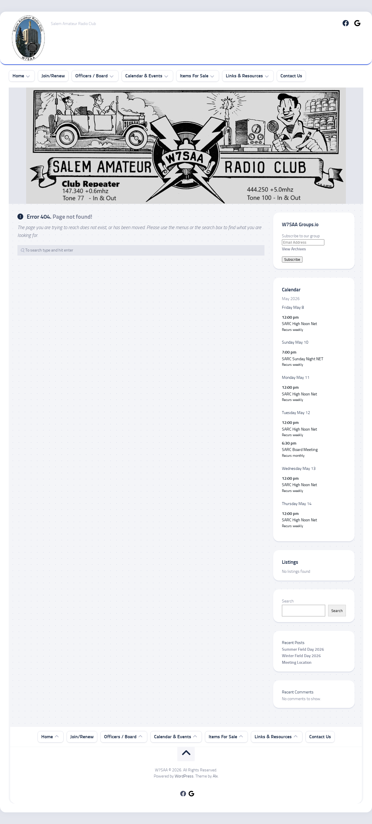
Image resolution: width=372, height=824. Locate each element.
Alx (215, 776)
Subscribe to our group (301, 235)
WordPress (184, 776)
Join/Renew (53, 76)
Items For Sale (194, 76)
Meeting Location (297, 662)
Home (18, 76)
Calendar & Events (143, 76)
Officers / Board (91, 76)
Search (288, 601)
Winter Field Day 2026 (301, 655)
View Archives (294, 249)
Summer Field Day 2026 (303, 649)
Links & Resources (244, 76)
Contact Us (291, 76)
